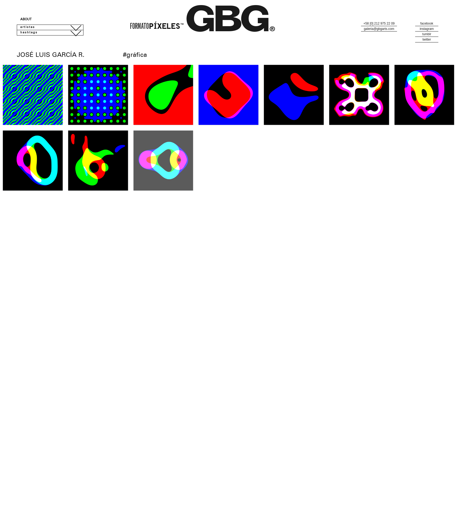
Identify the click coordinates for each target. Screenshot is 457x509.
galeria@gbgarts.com (379, 29)
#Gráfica (135, 55)
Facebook (426, 23)
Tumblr (426, 34)
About (25, 19)
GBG (228, 24)
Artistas (27, 27)
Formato (157, 27)
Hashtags (29, 32)
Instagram (427, 29)
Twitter (426, 39)
